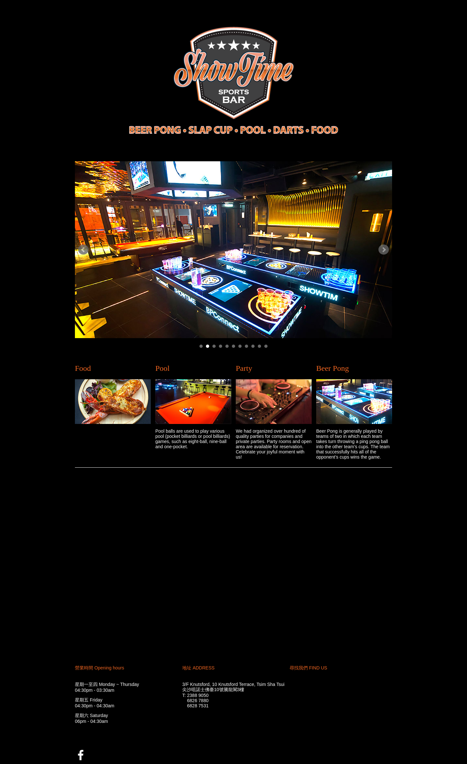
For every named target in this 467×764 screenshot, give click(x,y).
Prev (83, 250)
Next (383, 250)
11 (266, 346)
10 (259, 346)
